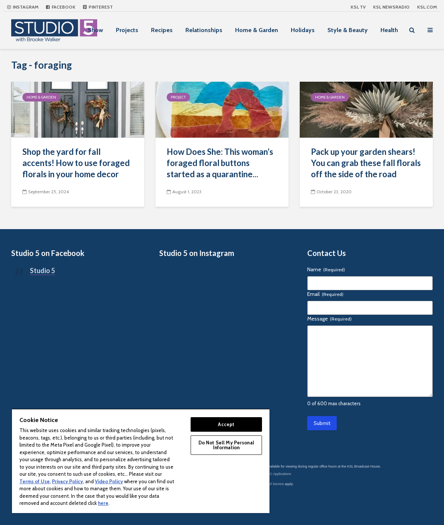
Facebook (60, 7)
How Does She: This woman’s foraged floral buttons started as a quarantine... (220, 163)
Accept (226, 424)
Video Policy (109, 481)
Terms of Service (271, 484)
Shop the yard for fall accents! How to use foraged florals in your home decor (76, 163)
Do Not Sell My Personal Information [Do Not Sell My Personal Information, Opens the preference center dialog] (226, 445)
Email (325, 294)
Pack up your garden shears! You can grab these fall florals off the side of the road (366, 163)
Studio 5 (42, 270)
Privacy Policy (67, 481)
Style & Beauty (347, 30)
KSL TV (358, 7)
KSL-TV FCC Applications (272, 474)
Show (95, 30)
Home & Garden (256, 30)
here (103, 503)
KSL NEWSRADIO (391, 7)
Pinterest (98, 7)
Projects (127, 30)
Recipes (162, 30)
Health (389, 30)
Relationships (203, 30)
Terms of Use (34, 481)
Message (329, 318)
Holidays (303, 30)
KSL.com (427, 7)
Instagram (22, 7)
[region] (140, 461)
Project (178, 97)
